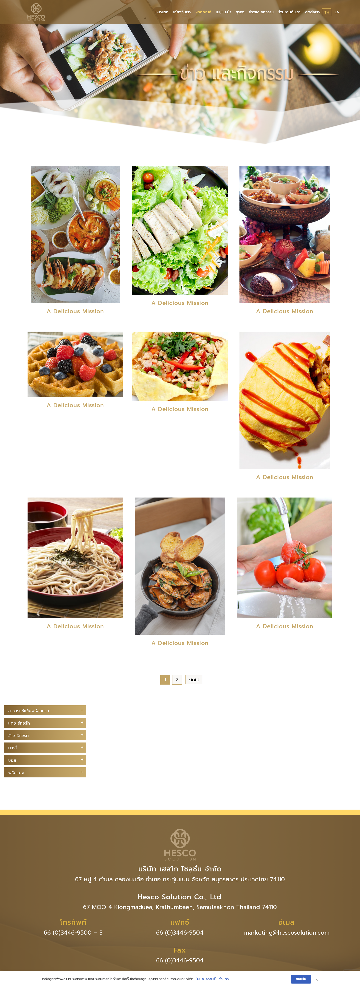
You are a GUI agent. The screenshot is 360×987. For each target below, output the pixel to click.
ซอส (12, 760)
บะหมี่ (12, 748)
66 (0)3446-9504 (180, 932)
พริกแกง (16, 773)
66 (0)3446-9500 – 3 (73, 932)
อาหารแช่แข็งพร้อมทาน (28, 711)
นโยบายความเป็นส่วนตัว (211, 979)
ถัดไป (194, 680)
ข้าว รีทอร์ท (18, 735)
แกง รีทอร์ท (19, 723)
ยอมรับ (301, 979)
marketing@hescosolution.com (286, 932)
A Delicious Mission (75, 311)
